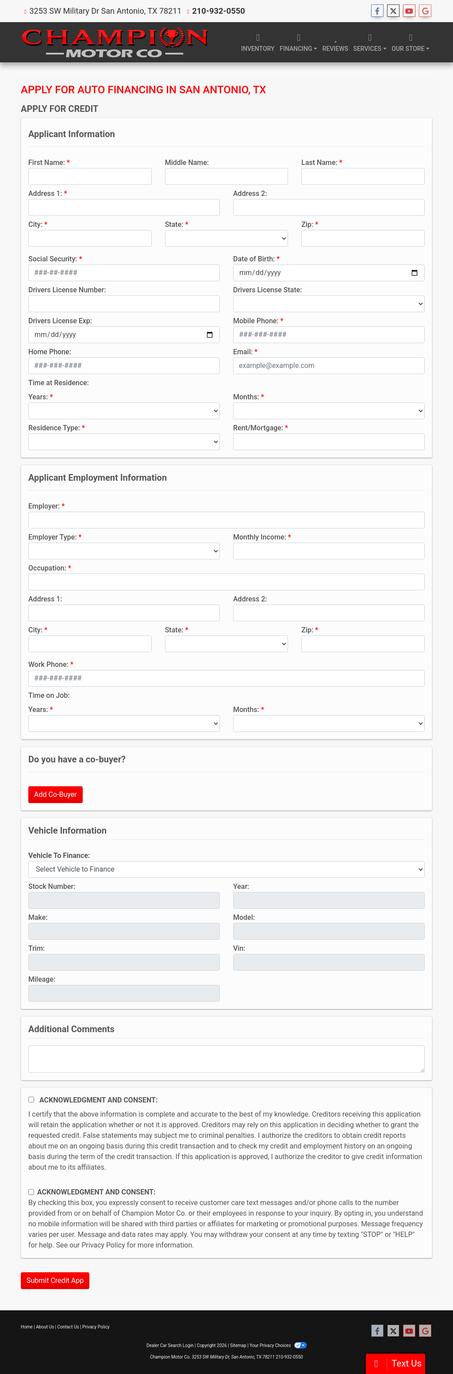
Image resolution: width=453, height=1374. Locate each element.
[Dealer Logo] (115, 42)
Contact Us (68, 1326)
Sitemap (238, 1345)
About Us (45, 1326)
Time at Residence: (58, 383)
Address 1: (45, 193)
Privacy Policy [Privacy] (96, 1326)
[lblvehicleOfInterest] (226, 869)
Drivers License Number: (67, 290)
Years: (38, 397)
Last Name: (319, 162)
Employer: (44, 506)
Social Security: (52, 259)
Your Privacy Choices (278, 1345)
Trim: (36, 948)
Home (27, 1326)
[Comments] (226, 1059)
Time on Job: (48, 695)
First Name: (46, 162)
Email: (243, 352)
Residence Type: (54, 428)
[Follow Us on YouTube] (409, 11)
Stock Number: (51, 886)
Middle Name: (187, 162)
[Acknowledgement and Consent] (31, 1099)
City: (35, 224)
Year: (241, 886)
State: (174, 224)
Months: (246, 397)
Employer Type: (52, 537)
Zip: (307, 224)
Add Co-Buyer (55, 794)
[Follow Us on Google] (425, 11)
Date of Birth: (254, 259)
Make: (38, 917)
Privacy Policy (103, 1245)
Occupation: (47, 568)
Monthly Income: (259, 537)
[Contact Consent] (31, 1192)
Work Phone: (48, 664)
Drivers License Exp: (60, 321)
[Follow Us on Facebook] (377, 11)
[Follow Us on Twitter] (393, 11)
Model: (244, 917)
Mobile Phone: (256, 321)
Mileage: (41, 979)
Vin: (239, 948)
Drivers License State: (267, 290)
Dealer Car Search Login (170, 1345)
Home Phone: (49, 352)
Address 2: (250, 193)
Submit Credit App (55, 1280)
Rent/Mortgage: (258, 428)
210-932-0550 (218, 10)
